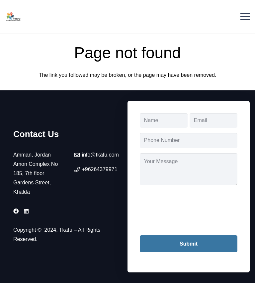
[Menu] (245, 16)
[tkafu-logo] (13, 17)
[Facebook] (16, 211)
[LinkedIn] (26, 211)
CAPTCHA (153, 195)
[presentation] (190, 215)
